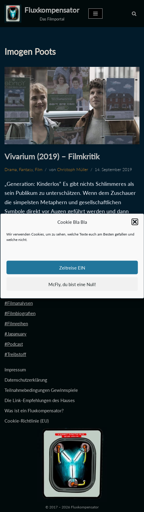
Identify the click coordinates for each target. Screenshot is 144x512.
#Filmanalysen (19, 303)
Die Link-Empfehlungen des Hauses (40, 400)
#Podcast (14, 344)
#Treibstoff (15, 354)
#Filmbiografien (20, 313)
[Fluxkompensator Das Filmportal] (42, 13)
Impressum (15, 369)
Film (38, 169)
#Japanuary (15, 333)
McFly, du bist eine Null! (72, 284)
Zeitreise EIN (72, 267)
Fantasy (26, 169)
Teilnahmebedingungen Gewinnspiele (41, 390)
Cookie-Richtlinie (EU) (27, 420)
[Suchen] (134, 13)
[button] (135, 222)
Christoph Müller (72, 169)
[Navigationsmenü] (95, 13)
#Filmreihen (16, 323)
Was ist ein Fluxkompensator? (34, 410)
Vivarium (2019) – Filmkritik (52, 156)
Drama (11, 169)
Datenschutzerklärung (26, 379)
